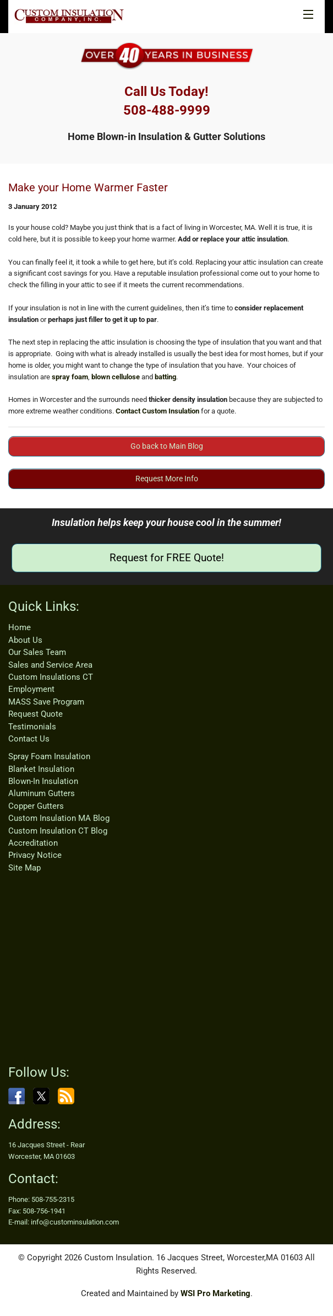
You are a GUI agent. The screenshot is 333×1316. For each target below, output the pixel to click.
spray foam (70, 377)
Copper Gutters (36, 806)
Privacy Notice (35, 855)
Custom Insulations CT (50, 677)
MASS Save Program (46, 702)
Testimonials (32, 727)
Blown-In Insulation (43, 781)
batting (165, 377)
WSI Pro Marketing (215, 1293)
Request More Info (166, 478)
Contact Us (29, 739)
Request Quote (35, 714)
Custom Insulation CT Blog (57, 831)
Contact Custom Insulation (157, 411)
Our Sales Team (37, 652)
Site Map (24, 868)
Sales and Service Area (50, 665)
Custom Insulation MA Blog (59, 818)
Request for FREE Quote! (167, 557)
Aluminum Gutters (41, 793)
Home (19, 627)
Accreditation (33, 843)
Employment (31, 689)
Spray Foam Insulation (49, 756)
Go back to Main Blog (166, 446)
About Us (25, 640)
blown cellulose (115, 377)
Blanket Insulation (41, 769)
